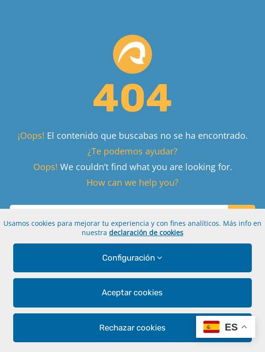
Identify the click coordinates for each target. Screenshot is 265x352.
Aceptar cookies (132, 292)
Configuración (132, 258)
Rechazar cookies (132, 327)
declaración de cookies (146, 232)
